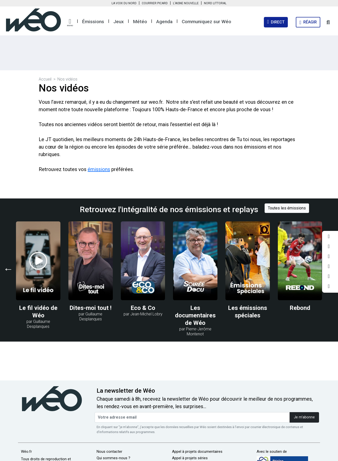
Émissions (93, 21)
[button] (70, 22)
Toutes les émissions (287, 208)
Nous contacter (109, 451)
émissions (99, 169)
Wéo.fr (26, 451)
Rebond (300, 307)
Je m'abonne (304, 417)
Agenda (164, 21)
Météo (140, 21)
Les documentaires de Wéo (195, 315)
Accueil (45, 79)
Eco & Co (143, 307)
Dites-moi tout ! (90, 307)
